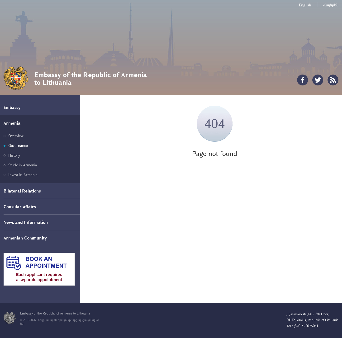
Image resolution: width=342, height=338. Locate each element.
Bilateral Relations (22, 191)
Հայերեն (330, 4)
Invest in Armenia (23, 174)
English (305, 4)
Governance (18, 145)
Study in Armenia (22, 164)
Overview (16, 135)
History (14, 155)
